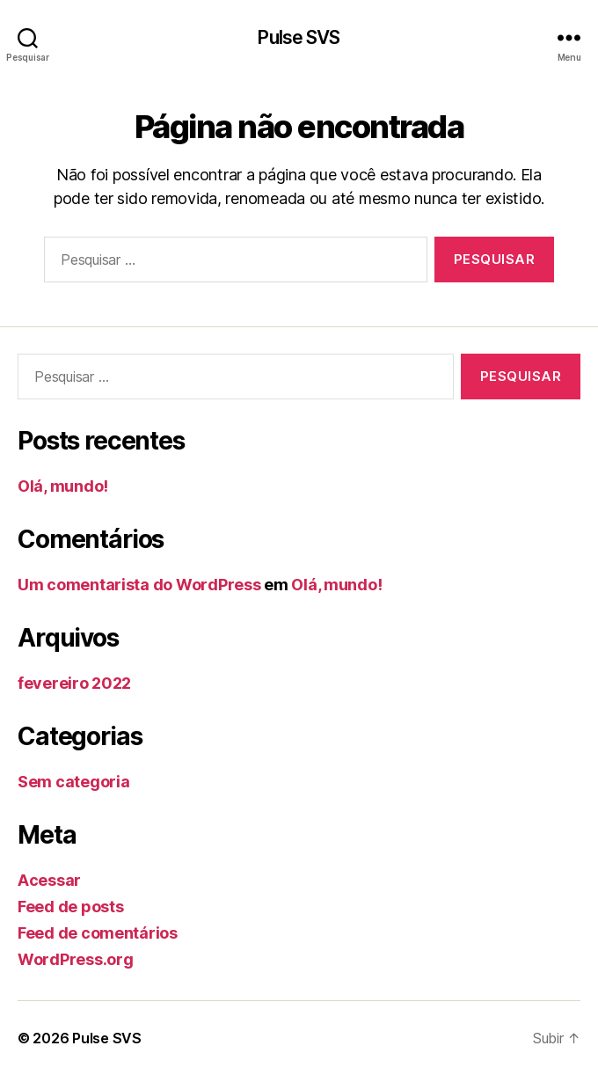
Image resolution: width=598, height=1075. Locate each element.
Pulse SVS (298, 37)
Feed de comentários (98, 933)
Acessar (49, 880)
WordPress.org (76, 959)
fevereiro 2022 (74, 683)
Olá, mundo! (63, 486)
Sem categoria (74, 781)
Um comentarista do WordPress (139, 584)
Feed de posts (71, 906)
